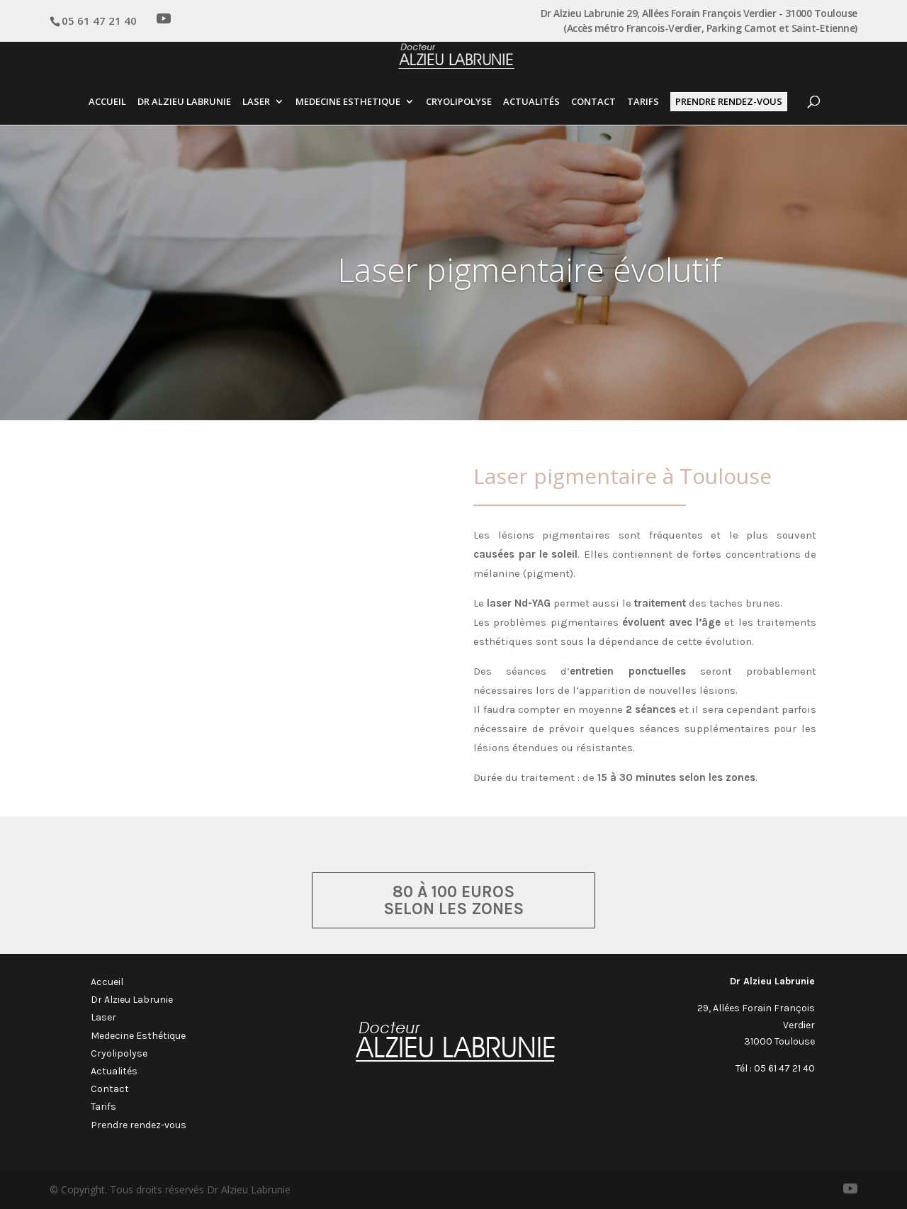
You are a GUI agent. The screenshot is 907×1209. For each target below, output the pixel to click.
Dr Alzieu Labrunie (184, 102)
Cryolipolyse (459, 102)
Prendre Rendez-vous (728, 101)
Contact (593, 102)
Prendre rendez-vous (138, 1125)
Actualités (531, 102)
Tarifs (643, 102)
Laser (256, 102)
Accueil (107, 102)
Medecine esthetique (347, 102)
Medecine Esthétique (138, 1036)
